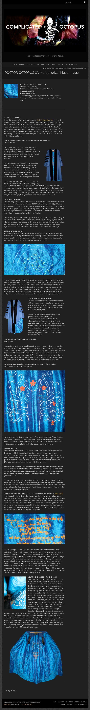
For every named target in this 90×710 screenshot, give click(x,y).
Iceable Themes (27, 704)
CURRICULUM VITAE (43, 64)
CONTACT (61, 64)
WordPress (7, 704)
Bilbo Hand (59, 494)
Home (44, 68)
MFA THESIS (30, 64)
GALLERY (21, 64)
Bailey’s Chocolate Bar (45, 120)
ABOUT (53, 64)
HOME (15, 64)
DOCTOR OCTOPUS (71, 64)
